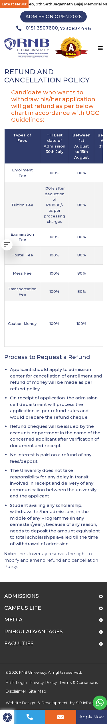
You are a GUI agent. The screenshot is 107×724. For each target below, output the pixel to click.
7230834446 (75, 28)
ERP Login (16, 682)
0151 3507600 (37, 28)
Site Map (37, 691)
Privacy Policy (43, 682)
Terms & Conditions (78, 682)
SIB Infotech (87, 702)
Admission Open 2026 (53, 16)
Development (54, 702)
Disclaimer (15, 691)
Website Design (20, 702)
